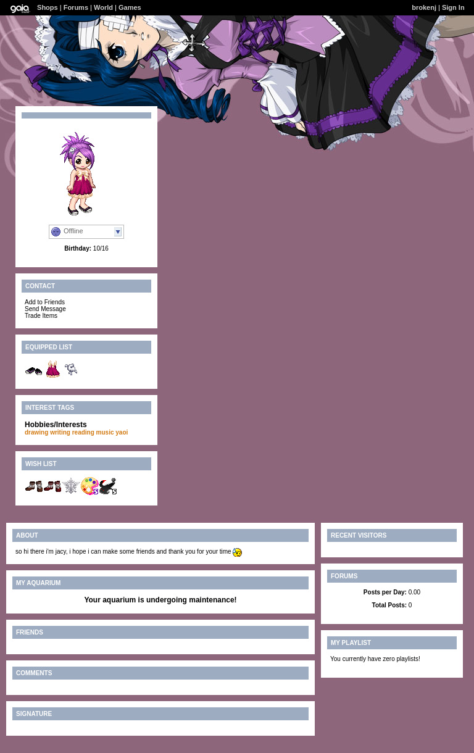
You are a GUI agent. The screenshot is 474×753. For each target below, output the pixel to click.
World (103, 7)
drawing (36, 432)
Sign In (453, 7)
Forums (76, 7)
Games (129, 7)
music (105, 432)
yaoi (121, 432)
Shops (47, 7)
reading (83, 432)
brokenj (424, 7)
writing (60, 432)
